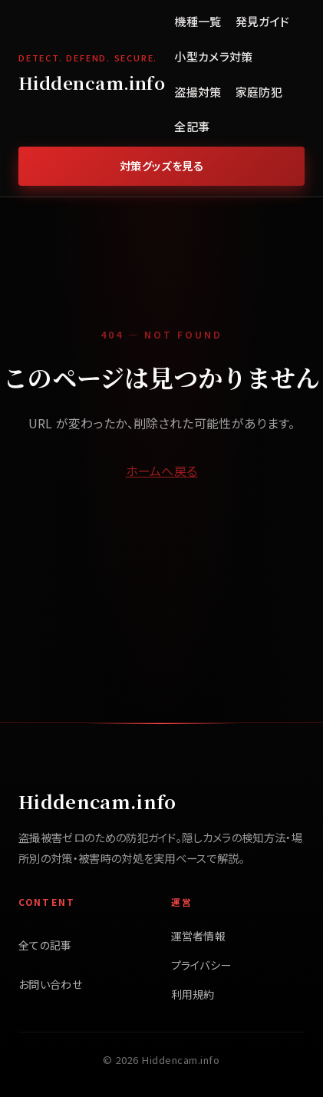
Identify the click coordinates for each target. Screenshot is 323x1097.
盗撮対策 (197, 92)
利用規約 (193, 994)
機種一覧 (197, 21)
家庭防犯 (259, 92)
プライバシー (201, 965)
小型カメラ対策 (213, 56)
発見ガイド (263, 21)
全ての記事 (45, 945)
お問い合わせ (50, 984)
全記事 (191, 126)
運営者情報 (198, 935)
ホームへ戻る (162, 470)
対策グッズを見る (162, 165)
